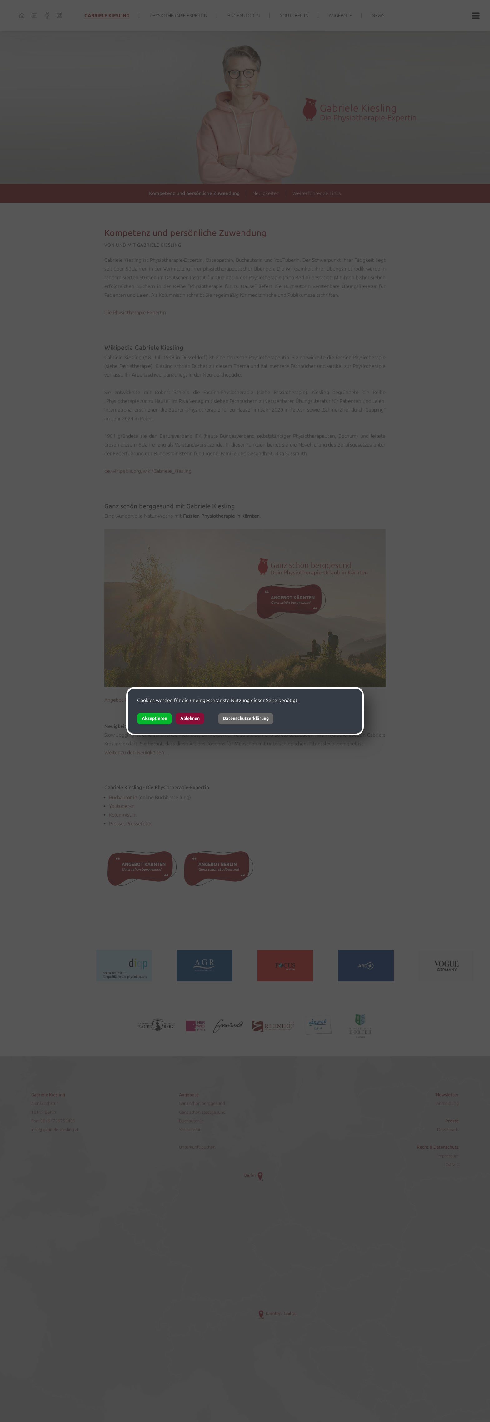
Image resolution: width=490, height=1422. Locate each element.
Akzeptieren (154, 718)
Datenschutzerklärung (246, 718)
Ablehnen (190, 718)
